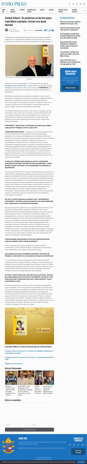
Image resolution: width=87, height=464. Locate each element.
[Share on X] (48, 30)
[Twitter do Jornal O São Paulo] (76, 4)
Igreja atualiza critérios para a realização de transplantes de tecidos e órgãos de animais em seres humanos (69, 45)
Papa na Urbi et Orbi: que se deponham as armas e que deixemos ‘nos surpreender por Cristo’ (70, 62)
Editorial (22, 10)
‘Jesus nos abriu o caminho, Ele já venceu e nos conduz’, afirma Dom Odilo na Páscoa (69, 54)
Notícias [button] (52, 10)
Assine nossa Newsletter (78, 451)
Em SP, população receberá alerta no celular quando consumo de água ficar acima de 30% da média (70, 36)
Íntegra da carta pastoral (13, 364)
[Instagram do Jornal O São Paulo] (73, 4)
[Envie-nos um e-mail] (84, 4)
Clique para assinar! (70, 88)
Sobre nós (22, 438)
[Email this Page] (53, 30)
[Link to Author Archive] (6, 30)
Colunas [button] (43, 10)
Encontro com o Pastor (31, 11)
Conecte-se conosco (78, 439)
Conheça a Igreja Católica (63, 11)
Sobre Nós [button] (5, 11)
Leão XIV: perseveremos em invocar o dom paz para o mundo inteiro (70, 29)
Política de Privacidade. (71, 462)
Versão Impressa (12, 11)
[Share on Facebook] (45, 30)
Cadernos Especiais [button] (77, 11)
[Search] (84, 10)
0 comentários (29, 30)
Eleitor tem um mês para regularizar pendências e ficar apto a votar (70, 22)
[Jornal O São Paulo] (14, 5)
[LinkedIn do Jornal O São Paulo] (80, 4)
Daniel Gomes (13, 29)
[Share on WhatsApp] (50, 30)
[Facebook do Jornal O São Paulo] (69, 3)
